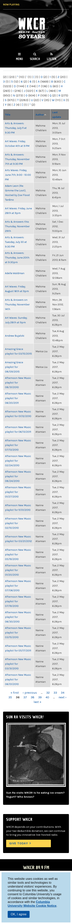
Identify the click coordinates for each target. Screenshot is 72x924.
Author (41, 114)
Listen (51, 59)
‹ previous (30, 692)
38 (32, 697)
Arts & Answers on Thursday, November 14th (17, 304)
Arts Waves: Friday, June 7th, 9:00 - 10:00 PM (18, 175)
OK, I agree (18, 914)
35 (10, 697)
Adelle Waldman (14, 273)
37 (25, 697)
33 (55, 692)
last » (37, 702)
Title (7, 114)
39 (40, 697)
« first (15, 692)
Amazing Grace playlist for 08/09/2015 (14, 367)
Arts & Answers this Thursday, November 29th (17, 226)
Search (35, 59)
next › (62, 697)
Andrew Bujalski (14, 335)
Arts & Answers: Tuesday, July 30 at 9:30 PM (16, 242)
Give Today (18, 843)
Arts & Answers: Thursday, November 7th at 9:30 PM (17, 159)
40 (47, 697)
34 (62, 692)
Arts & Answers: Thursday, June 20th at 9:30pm (17, 257)
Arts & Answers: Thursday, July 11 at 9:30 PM (16, 128)
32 (48, 692)
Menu (19, 59)
